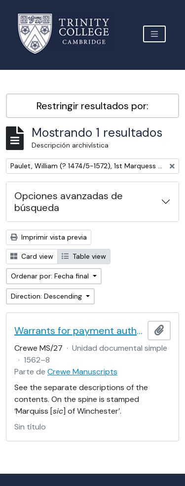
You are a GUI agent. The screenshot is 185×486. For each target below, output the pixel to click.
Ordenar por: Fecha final (51, 276)
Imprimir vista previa (48, 237)
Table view (84, 256)
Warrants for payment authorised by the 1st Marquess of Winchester (79, 330)
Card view (31, 256)
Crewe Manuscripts (82, 371)
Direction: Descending (47, 296)
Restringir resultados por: (92, 105)
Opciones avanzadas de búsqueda (68, 201)
